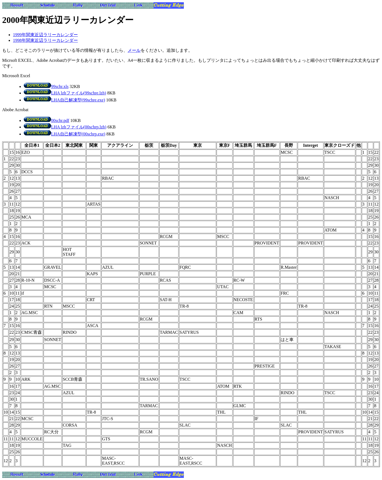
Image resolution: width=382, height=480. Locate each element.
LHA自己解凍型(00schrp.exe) (64, 134)
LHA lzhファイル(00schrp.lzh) (65, 127)
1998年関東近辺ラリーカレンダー (45, 40)
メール (134, 50)
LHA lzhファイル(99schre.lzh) (65, 93)
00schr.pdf (46, 120)
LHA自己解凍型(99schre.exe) (64, 100)
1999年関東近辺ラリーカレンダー (45, 34)
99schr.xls (46, 86)
